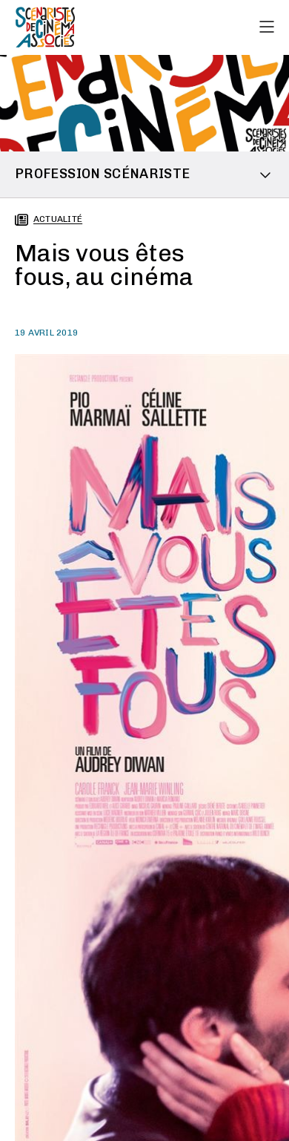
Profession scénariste (102, 174)
